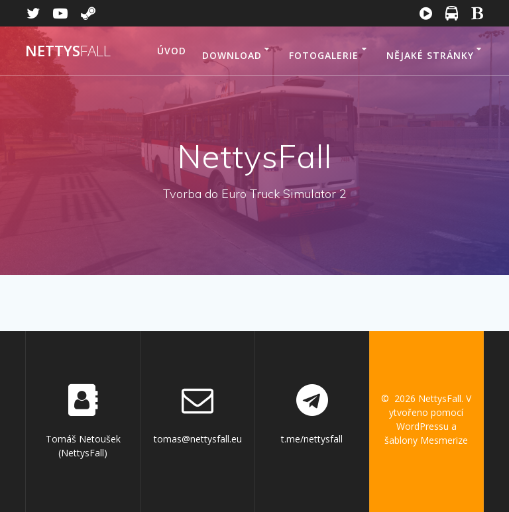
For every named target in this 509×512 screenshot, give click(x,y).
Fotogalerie (324, 55)
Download (232, 55)
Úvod (171, 50)
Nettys (68, 51)
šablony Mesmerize (426, 440)
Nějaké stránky (430, 55)
